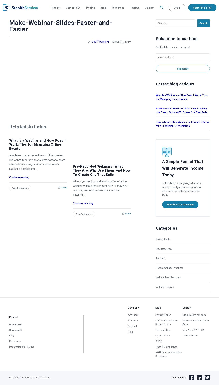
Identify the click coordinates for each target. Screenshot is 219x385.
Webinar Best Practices (168, 277)
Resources (118, 7)
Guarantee (15, 324)
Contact (149, 7)
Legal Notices (163, 335)
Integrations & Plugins (21, 347)
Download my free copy (180, 204)
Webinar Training (165, 287)
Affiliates (133, 315)
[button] (161, 7)
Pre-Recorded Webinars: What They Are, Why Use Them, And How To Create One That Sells (102, 170)
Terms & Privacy (179, 377)
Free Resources (20, 188)
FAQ (11, 335)
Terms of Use (163, 330)
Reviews (134, 7)
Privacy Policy (163, 315)
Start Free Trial (202, 7)
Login (177, 7)
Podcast (160, 258)
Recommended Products (169, 268)
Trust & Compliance (166, 347)
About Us (133, 320)
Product (55, 7)
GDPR (158, 341)
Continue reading (19, 177)
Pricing (90, 7)
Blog (103, 7)
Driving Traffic (163, 239)
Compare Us (73, 7)
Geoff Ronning (100, 41)
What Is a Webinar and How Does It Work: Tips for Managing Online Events (38, 144)
